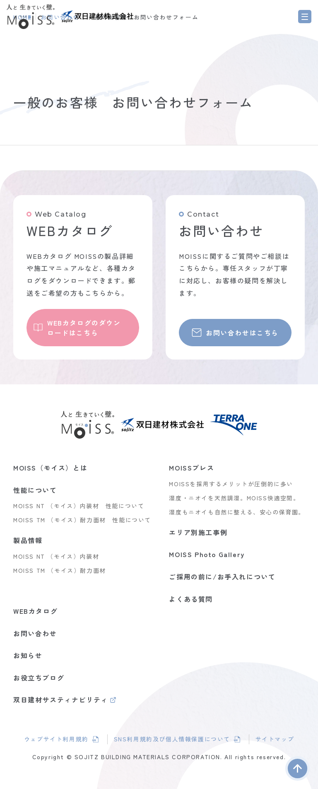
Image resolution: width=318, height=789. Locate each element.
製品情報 (27, 540)
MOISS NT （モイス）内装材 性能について (78, 506)
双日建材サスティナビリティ (60, 700)
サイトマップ (275, 739)
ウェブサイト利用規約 (62, 740)
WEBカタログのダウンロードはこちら (84, 328)
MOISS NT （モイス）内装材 (56, 556)
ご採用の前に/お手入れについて (222, 576)
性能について (35, 490)
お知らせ (27, 655)
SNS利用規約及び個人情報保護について (171, 740)
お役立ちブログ (38, 678)
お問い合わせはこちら (242, 333)
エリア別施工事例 (198, 532)
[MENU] (304, 16)
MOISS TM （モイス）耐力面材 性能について (82, 520)
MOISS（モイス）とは (50, 468)
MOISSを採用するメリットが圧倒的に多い (231, 484)
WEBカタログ (35, 611)
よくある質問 (191, 599)
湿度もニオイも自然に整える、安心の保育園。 (237, 512)
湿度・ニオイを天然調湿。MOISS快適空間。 (234, 498)
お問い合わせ (35, 633)
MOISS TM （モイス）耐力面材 (59, 570)
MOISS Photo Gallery (206, 554)
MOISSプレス (191, 468)
